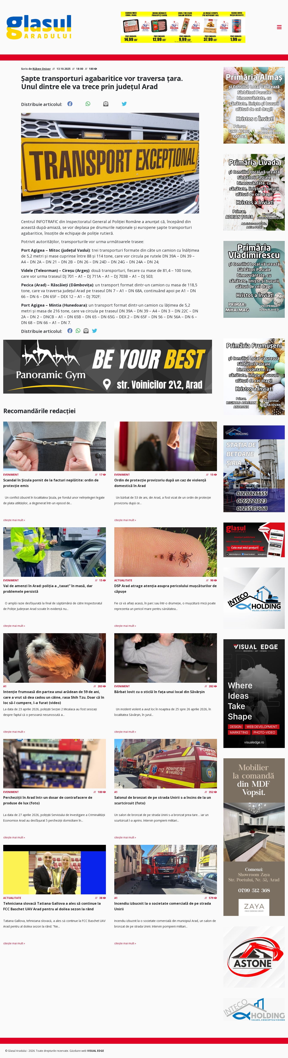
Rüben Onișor (42, 69)
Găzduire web (78, 1051)
